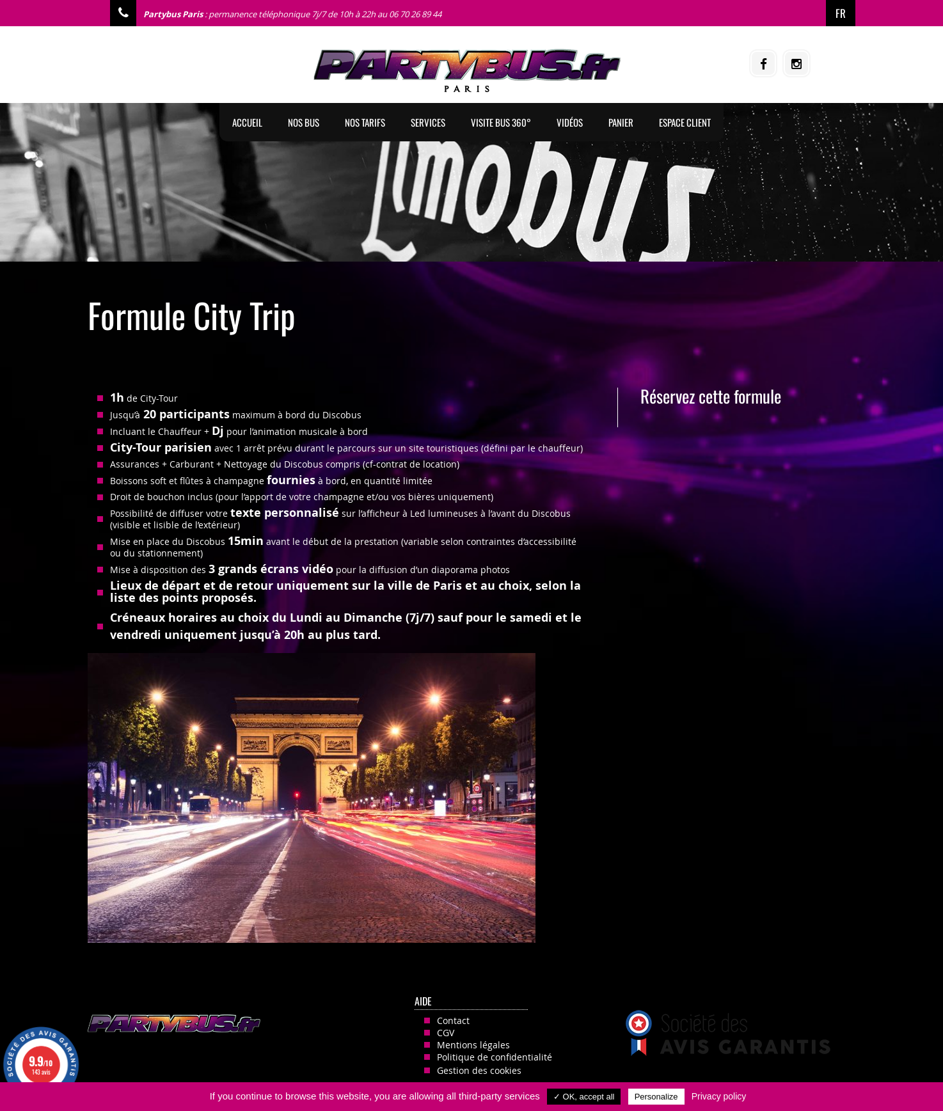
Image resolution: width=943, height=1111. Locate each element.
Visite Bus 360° (501, 122)
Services (428, 122)
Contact (453, 1020)
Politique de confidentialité (494, 1057)
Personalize (656, 1096)
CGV (445, 1033)
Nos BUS (303, 122)
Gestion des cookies (479, 1070)
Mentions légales (473, 1045)
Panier (620, 122)
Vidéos (570, 122)
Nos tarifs (365, 122)
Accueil (247, 122)
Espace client (685, 122)
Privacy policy (719, 1096)
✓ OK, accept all (584, 1096)
